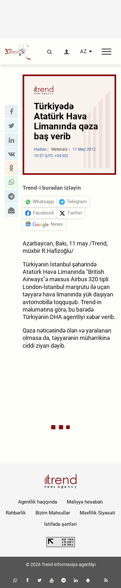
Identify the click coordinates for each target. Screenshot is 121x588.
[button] (11, 111)
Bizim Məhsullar (52, 513)
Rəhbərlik (16, 513)
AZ (83, 51)
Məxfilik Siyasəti (97, 513)
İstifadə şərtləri (60, 524)
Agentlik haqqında (37, 502)
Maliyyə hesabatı (85, 502)
